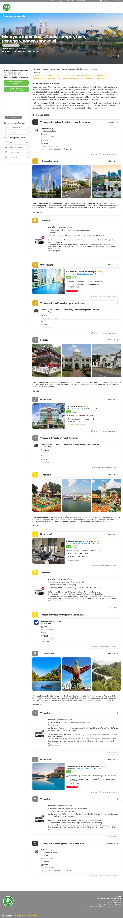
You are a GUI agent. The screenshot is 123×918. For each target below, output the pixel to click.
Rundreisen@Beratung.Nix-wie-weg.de (106, 1)
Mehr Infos (37, 212)
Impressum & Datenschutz (27, 916)
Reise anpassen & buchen (16, 82)
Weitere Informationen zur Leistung (104, 154)
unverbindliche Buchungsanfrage (16, 89)
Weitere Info (113, 258)
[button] (37, 181)
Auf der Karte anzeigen (85, 274)
